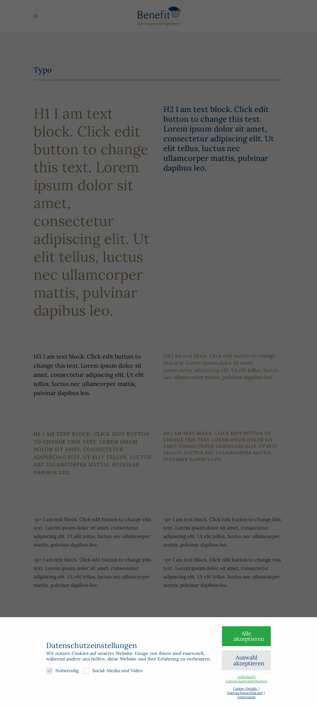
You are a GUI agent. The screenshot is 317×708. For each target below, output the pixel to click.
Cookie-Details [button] (245, 688)
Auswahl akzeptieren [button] (248, 660)
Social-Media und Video (113, 671)
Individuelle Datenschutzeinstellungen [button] (246, 678)
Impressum (246, 697)
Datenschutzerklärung (245, 692)
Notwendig (62, 671)
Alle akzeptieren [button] (248, 636)
